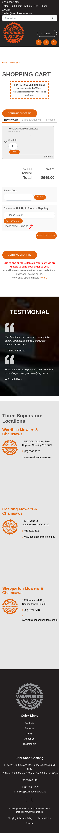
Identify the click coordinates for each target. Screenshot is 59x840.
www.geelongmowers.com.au (38, 536)
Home (4, 62)
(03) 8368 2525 (31, 451)
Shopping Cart (15, 62)
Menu (47, 33)
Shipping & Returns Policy (20, 818)
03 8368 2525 (10, 2)
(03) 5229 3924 (31, 530)
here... (43, 277)
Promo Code (10, 190)
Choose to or (26, 208)
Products (29, 723)
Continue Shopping (19, 113)
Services (29, 728)
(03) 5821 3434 (31, 610)
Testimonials (29, 743)
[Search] (26, 18)
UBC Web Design (34, 812)
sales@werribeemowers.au (17, 13)
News (29, 733)
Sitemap (29, 823)
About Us (29, 738)
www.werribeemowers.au (36, 457)
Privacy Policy (44, 818)
